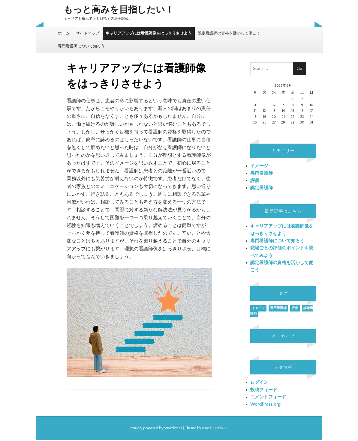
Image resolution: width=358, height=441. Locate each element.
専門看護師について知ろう (81, 46)
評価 (254, 180)
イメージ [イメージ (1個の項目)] (258, 308)
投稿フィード (263, 389)
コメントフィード (268, 397)
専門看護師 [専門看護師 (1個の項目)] (278, 308)
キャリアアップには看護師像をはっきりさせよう (148, 33)
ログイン (259, 382)
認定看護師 (261, 187)
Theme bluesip (197, 428)
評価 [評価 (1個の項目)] (295, 308)
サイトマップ (87, 33)
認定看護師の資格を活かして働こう (229, 33)
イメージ (259, 165)
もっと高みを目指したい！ (119, 10)
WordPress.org (265, 404)
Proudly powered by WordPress (156, 428)
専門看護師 (261, 173)
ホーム (64, 33)
